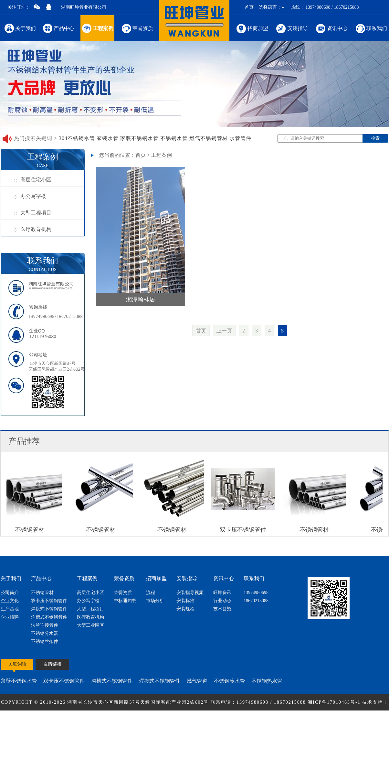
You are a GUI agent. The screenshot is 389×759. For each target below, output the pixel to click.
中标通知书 (125, 600)
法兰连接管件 (44, 625)
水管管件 (240, 138)
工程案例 (97, 28)
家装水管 (108, 138)
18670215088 (256, 600)
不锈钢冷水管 (229, 681)
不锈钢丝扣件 (44, 641)
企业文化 (10, 600)
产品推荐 (24, 441)
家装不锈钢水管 (139, 138)
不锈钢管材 (42, 592)
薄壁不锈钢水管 (19, 681)
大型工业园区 (90, 625)
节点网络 (183, 718)
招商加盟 (252, 28)
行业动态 (222, 600)
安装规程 (185, 608)
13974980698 (256, 592)
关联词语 (17, 664)
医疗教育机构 (32, 229)
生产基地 (10, 608)
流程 (150, 592)
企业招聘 (10, 617)
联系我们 (371, 28)
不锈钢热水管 (266, 681)
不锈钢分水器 (44, 633)
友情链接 (52, 664)
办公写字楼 (30, 196)
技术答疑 (222, 608)
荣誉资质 (137, 28)
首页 (249, 7)
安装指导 (291, 28)
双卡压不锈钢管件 (49, 600)
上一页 (224, 330)
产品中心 (58, 28)
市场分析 (155, 600)
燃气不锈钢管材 (208, 138)
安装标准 (185, 600)
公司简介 (10, 592)
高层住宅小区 (32, 179)
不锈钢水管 (174, 138)
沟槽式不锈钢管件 (49, 617)
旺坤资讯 (222, 592)
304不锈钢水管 (77, 138)
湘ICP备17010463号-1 (335, 702)
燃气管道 (197, 681)
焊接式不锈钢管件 (49, 608)
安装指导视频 (190, 592)
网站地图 (205, 718)
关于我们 (20, 28)
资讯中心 (331, 28)
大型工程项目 (32, 212)
